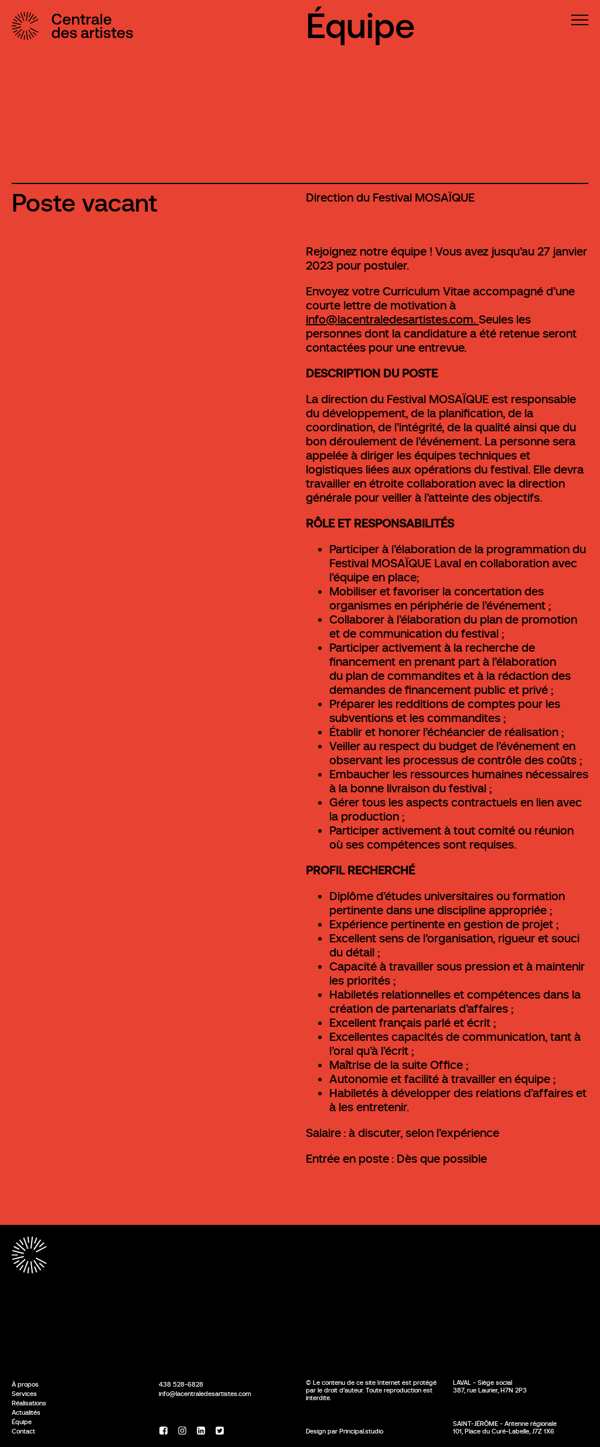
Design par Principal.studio (344, 1431)
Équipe (360, 26)
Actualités (26, 1412)
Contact (23, 1431)
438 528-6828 (181, 1384)
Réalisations (29, 1403)
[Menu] (579, 20)
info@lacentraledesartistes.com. (392, 319)
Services (24, 1393)
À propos (25, 1384)
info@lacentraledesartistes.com (205, 1393)
